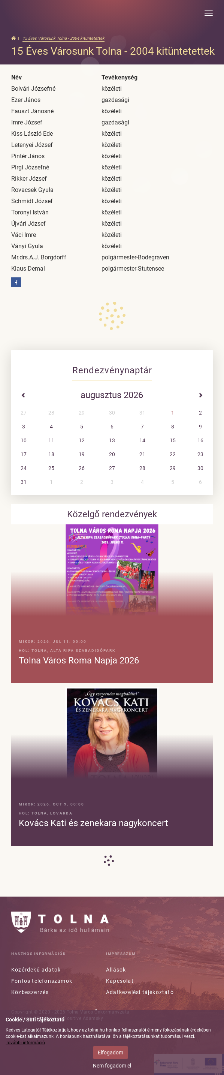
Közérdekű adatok (36, 970)
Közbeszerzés (30, 992)
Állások (116, 970)
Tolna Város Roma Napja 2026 (79, 660)
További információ (25, 1042)
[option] (112, 685)
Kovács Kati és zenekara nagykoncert (93, 823)
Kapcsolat (120, 981)
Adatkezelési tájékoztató (140, 992)
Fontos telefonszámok (41, 981)
